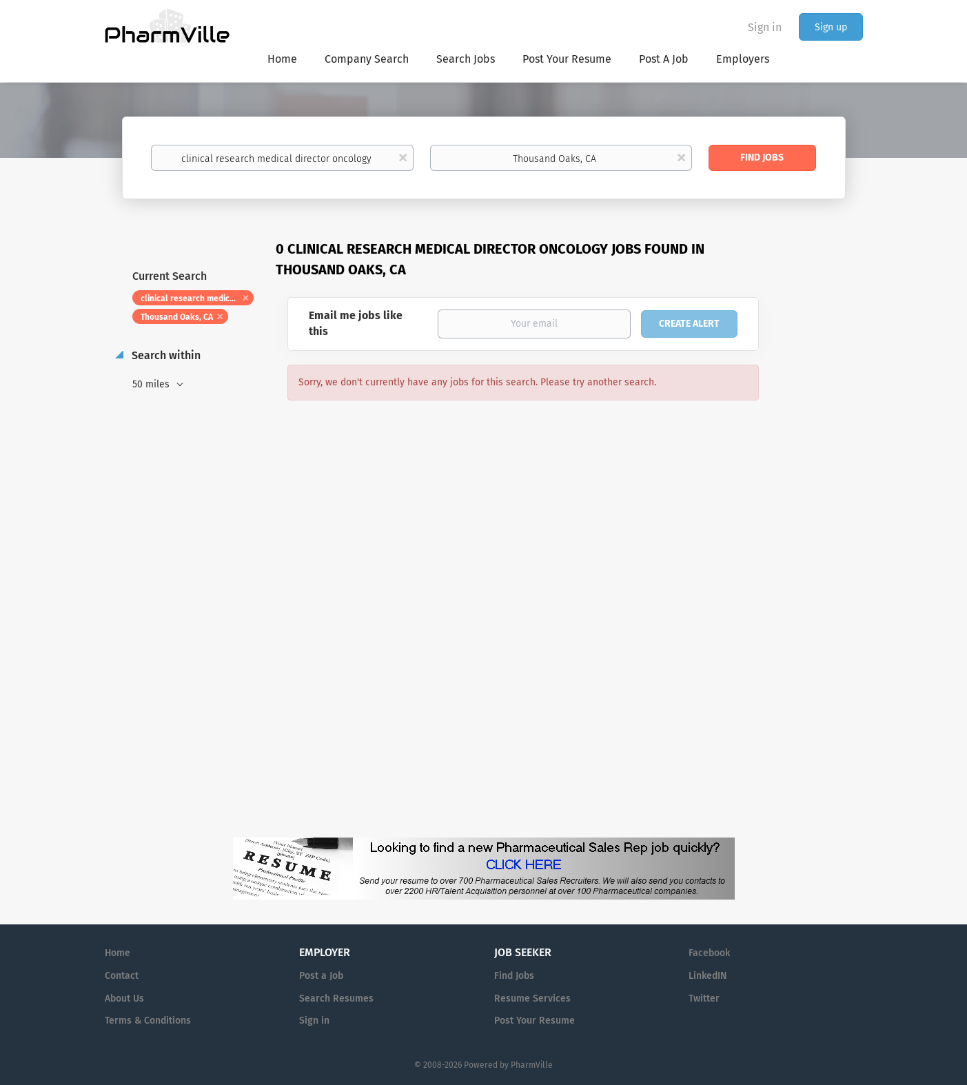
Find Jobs (762, 157)
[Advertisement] (824, 506)
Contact (122, 976)
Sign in (765, 27)
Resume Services (532, 998)
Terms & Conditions (148, 1020)
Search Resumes (336, 998)
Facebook (709, 953)
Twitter (704, 998)
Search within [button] (165, 355)
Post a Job (321, 976)
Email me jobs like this (356, 323)
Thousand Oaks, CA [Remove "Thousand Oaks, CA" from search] (177, 317)
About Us (124, 998)
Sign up (831, 27)
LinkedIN (707, 976)
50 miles (152, 384)
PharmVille (532, 1065)
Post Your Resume (534, 1020)
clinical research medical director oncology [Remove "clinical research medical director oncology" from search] (197, 298)
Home (117, 953)
